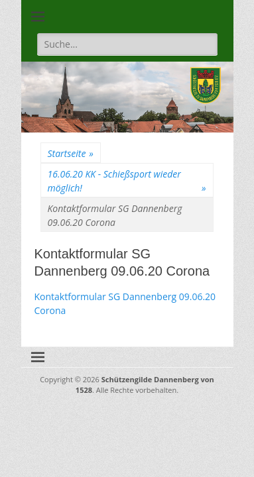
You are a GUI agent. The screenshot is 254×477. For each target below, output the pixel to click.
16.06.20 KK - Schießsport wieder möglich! (127, 181)
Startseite (71, 153)
